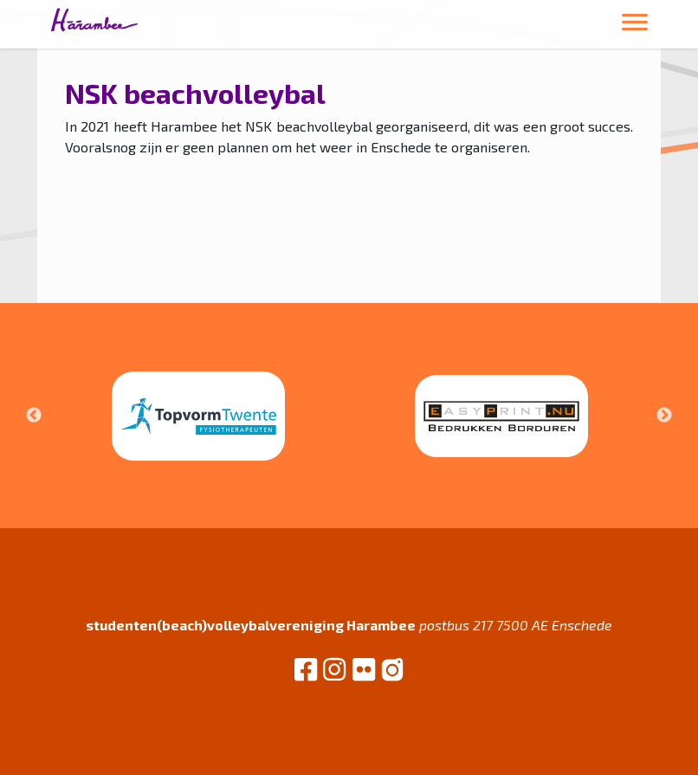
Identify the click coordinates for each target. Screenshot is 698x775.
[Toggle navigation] (635, 24)
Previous (33, 415)
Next (664, 415)
